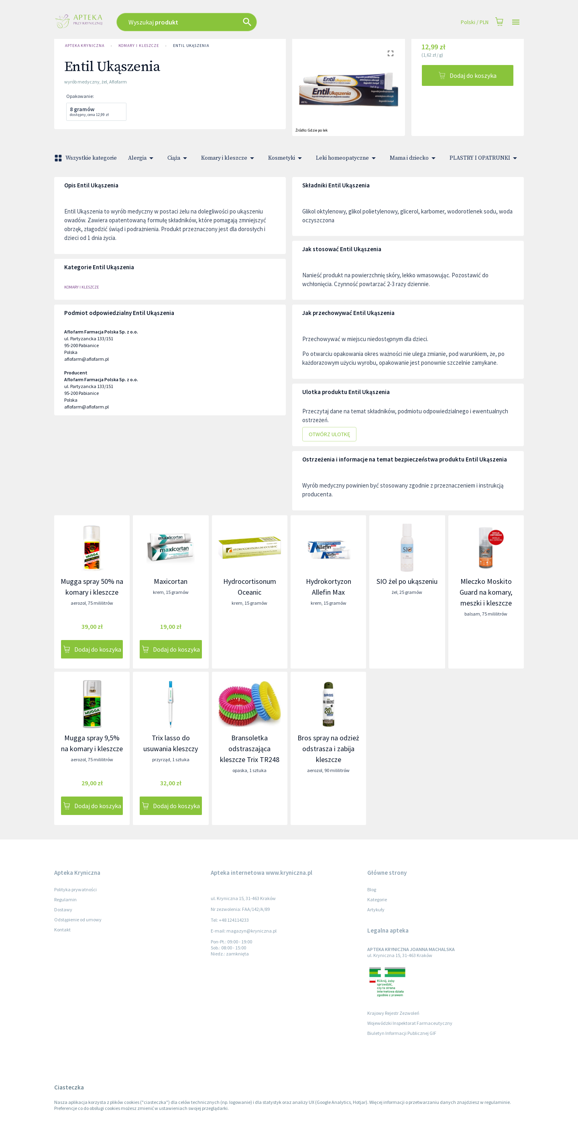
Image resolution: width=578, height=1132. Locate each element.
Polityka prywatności (75, 889)
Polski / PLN (475, 22)
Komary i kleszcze (138, 46)
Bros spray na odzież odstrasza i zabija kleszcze (328, 748)
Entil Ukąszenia (191, 46)
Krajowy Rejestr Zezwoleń (393, 1013)
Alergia (142, 158)
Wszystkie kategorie (86, 158)
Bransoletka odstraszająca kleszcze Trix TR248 (249, 748)
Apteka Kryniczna (85, 46)
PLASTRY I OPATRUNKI (485, 158)
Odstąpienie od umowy (78, 920)
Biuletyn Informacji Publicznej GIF (401, 1033)
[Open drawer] (516, 22)
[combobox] (229, 22)
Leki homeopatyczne (347, 158)
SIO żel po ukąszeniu (407, 581)
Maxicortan (170, 581)
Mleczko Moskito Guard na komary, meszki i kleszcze (486, 592)
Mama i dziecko (414, 158)
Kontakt (62, 930)
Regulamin (65, 899)
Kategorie (377, 899)
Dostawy (63, 909)
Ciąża (179, 158)
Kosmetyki (286, 158)
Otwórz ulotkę (329, 434)
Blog (371, 889)
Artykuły (376, 909)
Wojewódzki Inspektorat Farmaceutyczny (409, 1023)
